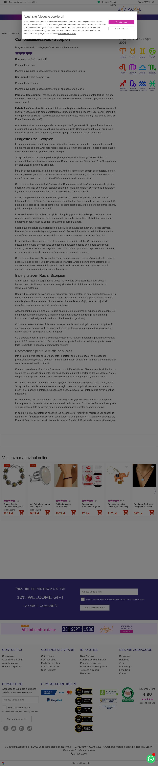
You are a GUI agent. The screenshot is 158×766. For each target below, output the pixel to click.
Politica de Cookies (67, 33)
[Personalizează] (121, 29)
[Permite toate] (121, 22)
